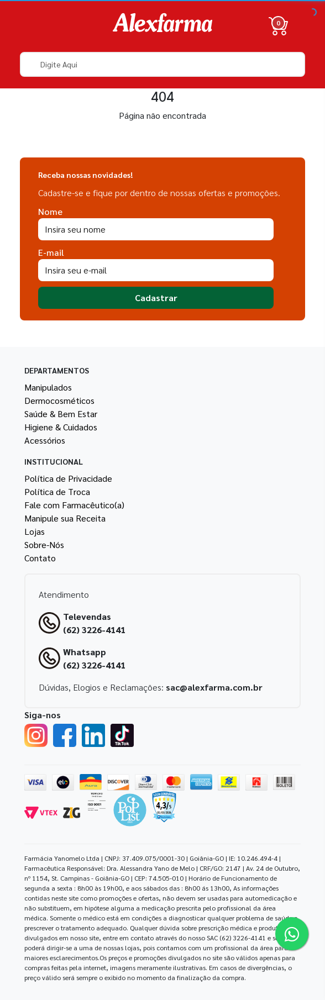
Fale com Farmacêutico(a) (74, 504)
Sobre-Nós (44, 544)
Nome (50, 211)
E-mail (51, 252)
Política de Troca (57, 491)
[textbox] (162, 64)
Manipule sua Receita (65, 518)
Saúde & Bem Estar (60, 413)
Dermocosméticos (59, 400)
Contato (40, 558)
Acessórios (44, 440)
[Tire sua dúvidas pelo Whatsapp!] (291, 933)
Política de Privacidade (68, 478)
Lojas (34, 531)
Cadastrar (156, 297)
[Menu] (35, 26)
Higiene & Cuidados (60, 427)
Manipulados (48, 387)
